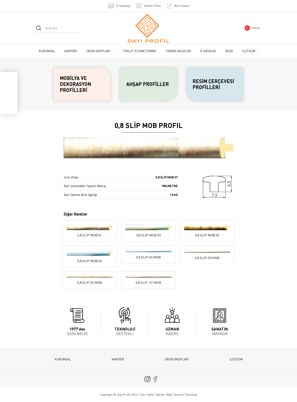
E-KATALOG (208, 51)
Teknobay (191, 394)
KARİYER (70, 51)
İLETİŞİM (250, 51)
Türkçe (252, 28)
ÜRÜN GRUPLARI (99, 51)
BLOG (229, 51)
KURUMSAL (47, 51)
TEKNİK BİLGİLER (178, 51)
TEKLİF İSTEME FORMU (139, 51)
